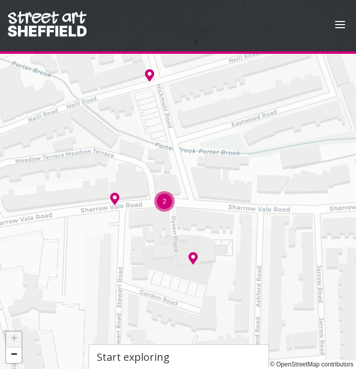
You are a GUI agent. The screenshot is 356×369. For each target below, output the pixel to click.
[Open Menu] (340, 25)
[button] (193, 258)
